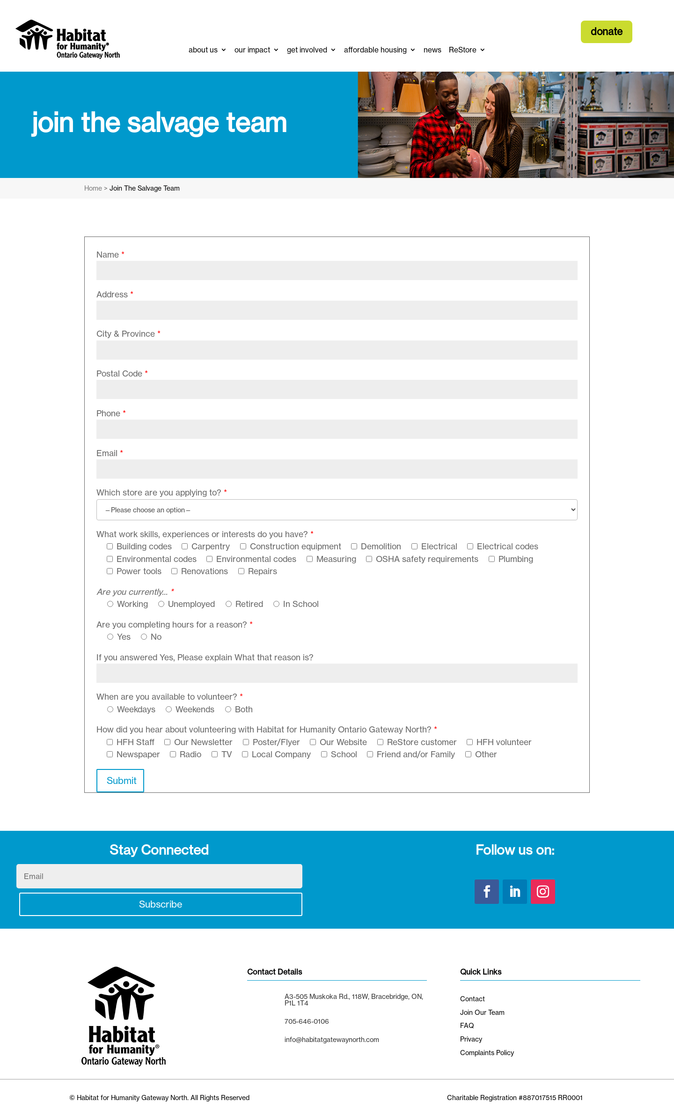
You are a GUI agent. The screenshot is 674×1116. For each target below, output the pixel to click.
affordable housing (375, 49)
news (432, 49)
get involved (307, 49)
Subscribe (161, 904)
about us (203, 49)
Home (93, 188)
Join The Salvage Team (145, 188)
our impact (252, 49)
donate (607, 31)
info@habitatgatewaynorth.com (332, 1039)
